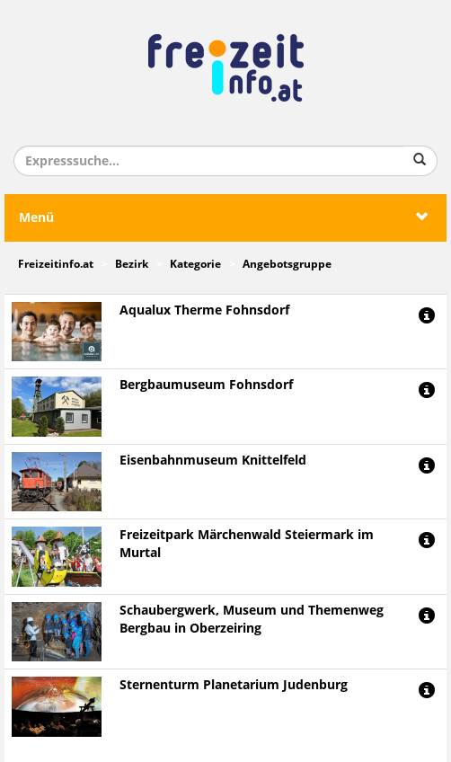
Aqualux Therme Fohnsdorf (204, 310)
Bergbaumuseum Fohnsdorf (206, 385)
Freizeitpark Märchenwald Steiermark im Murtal (246, 544)
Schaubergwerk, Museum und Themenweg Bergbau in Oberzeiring (251, 619)
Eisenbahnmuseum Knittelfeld (212, 460)
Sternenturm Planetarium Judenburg (233, 685)
